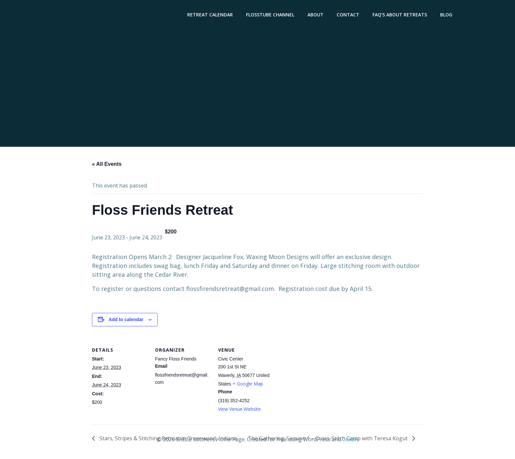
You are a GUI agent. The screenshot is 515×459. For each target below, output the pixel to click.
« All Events (107, 165)
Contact (349, 15)
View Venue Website (239, 410)
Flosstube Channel (271, 15)
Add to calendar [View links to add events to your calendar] (126, 320)
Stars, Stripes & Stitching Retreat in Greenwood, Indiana (167, 439)
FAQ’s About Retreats (400, 15)
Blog (447, 15)
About (316, 15)
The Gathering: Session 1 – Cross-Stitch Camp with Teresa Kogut (328, 439)
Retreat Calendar (211, 15)
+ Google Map (248, 385)
